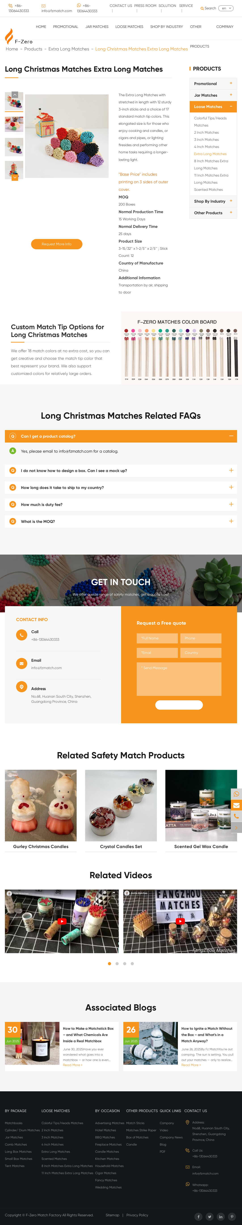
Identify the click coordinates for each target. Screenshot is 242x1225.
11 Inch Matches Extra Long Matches (211, 179)
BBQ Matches (105, 1137)
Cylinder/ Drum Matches (22, 1130)
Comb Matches (16, 1144)
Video (164, 1130)
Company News (171, 1137)
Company (225, 27)
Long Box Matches (18, 1151)
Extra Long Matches (210, 154)
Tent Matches (14, 1166)
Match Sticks (135, 1123)
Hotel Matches (105, 1130)
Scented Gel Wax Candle (201, 846)
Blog (163, 1144)
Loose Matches (129, 27)
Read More (72, 1065)
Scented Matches (208, 189)
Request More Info (57, 244)
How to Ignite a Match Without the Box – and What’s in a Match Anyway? (206, 1034)
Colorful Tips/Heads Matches (210, 121)
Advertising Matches (109, 1123)
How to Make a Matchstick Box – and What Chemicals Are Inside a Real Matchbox (88, 1034)
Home (41, 27)
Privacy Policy (137, 1215)
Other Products (199, 36)
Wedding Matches (108, 1187)
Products (207, 68)
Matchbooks (13, 1123)
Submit (179, 705)
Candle (131, 1144)
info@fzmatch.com (57, 11)
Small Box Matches (18, 1159)
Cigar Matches (105, 1173)
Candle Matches (107, 1151)
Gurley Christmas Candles (40, 846)
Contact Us (195, 1111)
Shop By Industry (166, 27)
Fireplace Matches (108, 1144)
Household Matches (109, 1166)
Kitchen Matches (107, 1159)
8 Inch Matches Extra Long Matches (211, 164)
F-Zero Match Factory (44, 1215)
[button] (15, 95)
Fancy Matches (106, 1180)
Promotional (65, 27)
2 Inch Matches (206, 132)
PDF (162, 1151)
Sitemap (112, 1215)
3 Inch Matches (206, 139)
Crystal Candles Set (121, 846)
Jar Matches (96, 27)
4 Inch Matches (206, 147)
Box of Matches (137, 1137)
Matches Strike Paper (141, 1130)
